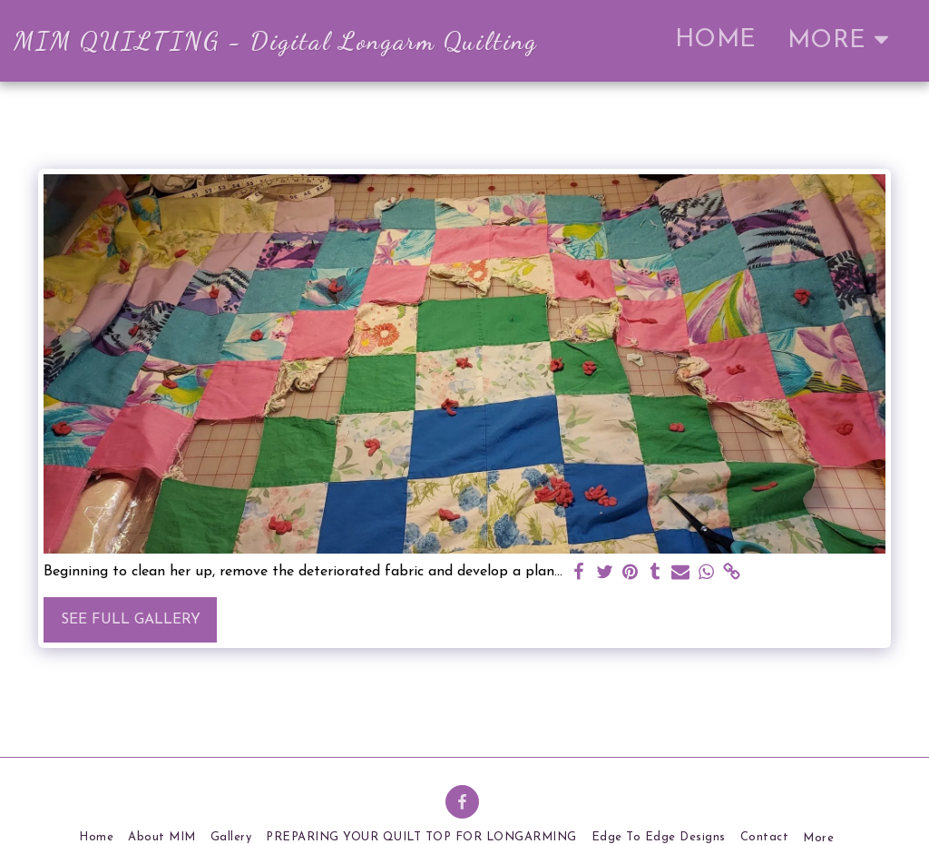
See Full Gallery (130, 620)
